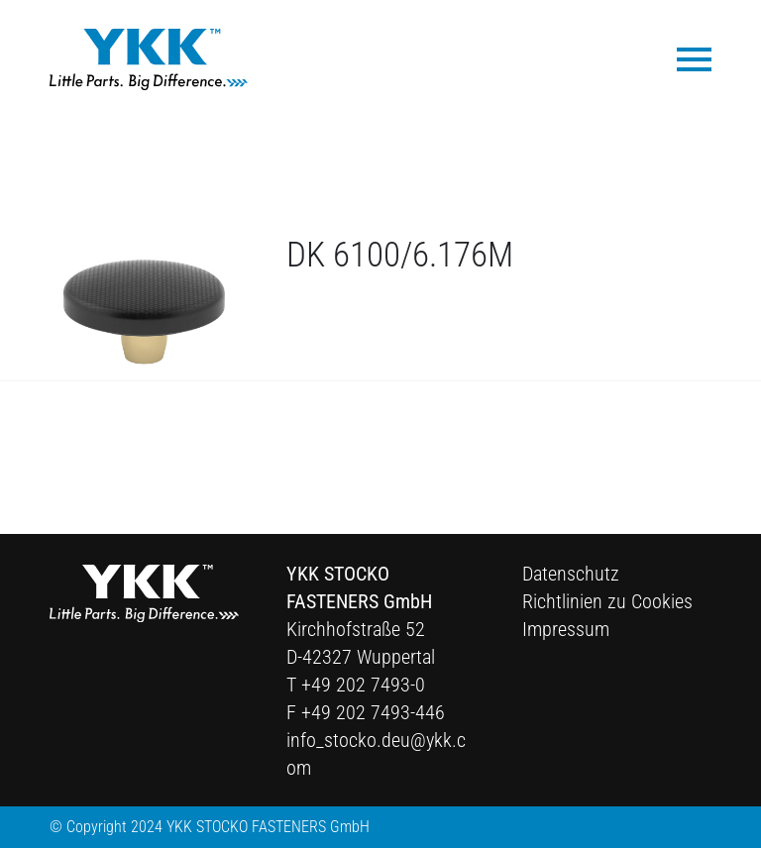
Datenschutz (570, 573)
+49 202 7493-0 (363, 684)
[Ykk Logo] (149, 59)
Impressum (565, 629)
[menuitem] (684, 58)
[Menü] (684, 58)
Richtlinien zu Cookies (607, 601)
